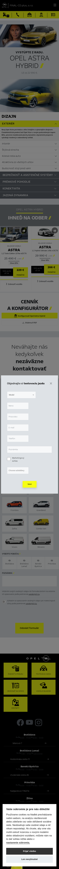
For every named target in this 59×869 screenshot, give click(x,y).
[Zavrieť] (51, 383)
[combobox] (21, 394)
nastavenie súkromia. (18, 842)
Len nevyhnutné (29, 859)
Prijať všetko (29, 851)
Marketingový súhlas (18, 459)
